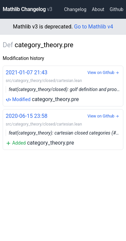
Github (116, 9)
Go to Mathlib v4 (93, 26)
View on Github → (103, 72)
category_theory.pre (64, 85)
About (98, 9)
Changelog (75, 9)
